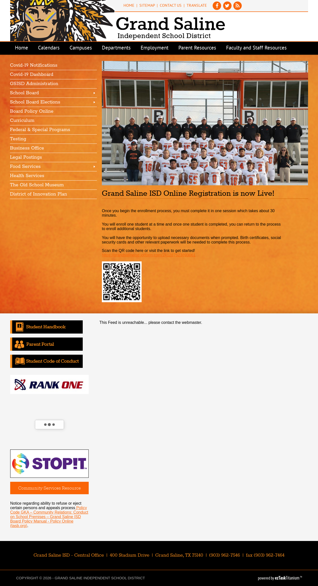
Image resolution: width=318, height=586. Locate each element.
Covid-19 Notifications (33, 65)
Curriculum (22, 121)
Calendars (49, 48)
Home (128, 5)
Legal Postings (26, 157)
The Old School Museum (37, 185)
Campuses (81, 48)
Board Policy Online (31, 111)
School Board (24, 93)
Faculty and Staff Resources (256, 48)
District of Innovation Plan (38, 194)
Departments (116, 48)
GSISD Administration (34, 84)
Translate (197, 5)
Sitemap (147, 5)
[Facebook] (217, 8)
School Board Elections (35, 102)
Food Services (25, 167)
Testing (18, 139)
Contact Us (171, 5)
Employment (154, 48)
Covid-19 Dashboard (31, 75)
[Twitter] (228, 8)
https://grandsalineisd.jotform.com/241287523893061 (149, 255)
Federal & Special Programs (40, 130)
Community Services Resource (49, 488)
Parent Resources (197, 48)
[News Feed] (237, 8)
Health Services (27, 176)
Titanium (287, 578)
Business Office (27, 148)
